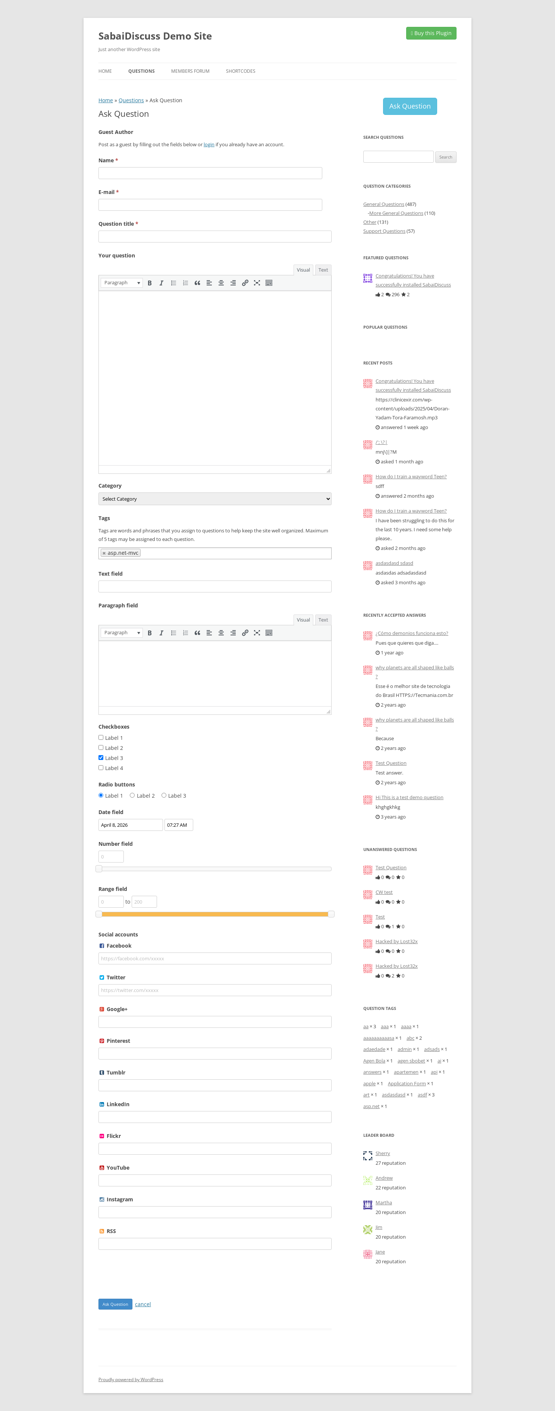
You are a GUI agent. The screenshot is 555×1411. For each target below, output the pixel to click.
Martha (384, 1202)
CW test (384, 892)
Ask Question (410, 105)
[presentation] (121, 282)
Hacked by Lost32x (397, 941)
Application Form (407, 1083)
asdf (422, 1094)
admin (405, 1049)
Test (380, 916)
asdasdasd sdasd (394, 563)
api (434, 1072)
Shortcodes (240, 71)
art (366, 1094)
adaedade (374, 1049)
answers (372, 1072)
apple (369, 1083)
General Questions (383, 204)
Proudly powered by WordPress (130, 1379)
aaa (385, 1026)
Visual (303, 269)
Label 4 (114, 768)
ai (439, 1060)
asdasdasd (393, 1094)
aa (366, 1026)
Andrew (384, 1177)
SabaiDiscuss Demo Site (155, 36)
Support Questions (384, 231)
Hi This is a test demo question (409, 797)
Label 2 (114, 747)
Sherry (383, 1153)
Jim (379, 1227)
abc (410, 1038)
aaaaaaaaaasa (378, 1038)
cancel (143, 1304)
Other (369, 222)
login (209, 144)
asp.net (371, 1106)
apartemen (406, 1072)
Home (105, 71)
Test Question (391, 763)
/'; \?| (382, 442)
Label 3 (114, 757)
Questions (141, 71)
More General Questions (396, 213)
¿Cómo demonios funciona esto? (412, 633)
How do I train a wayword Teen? (411, 476)
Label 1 (114, 737)
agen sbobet (411, 1060)
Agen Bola (374, 1060)
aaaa (406, 1026)
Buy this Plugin (431, 33)
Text (323, 269)
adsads (432, 1049)
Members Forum (190, 71)
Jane (380, 1251)
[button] (122, 283)
